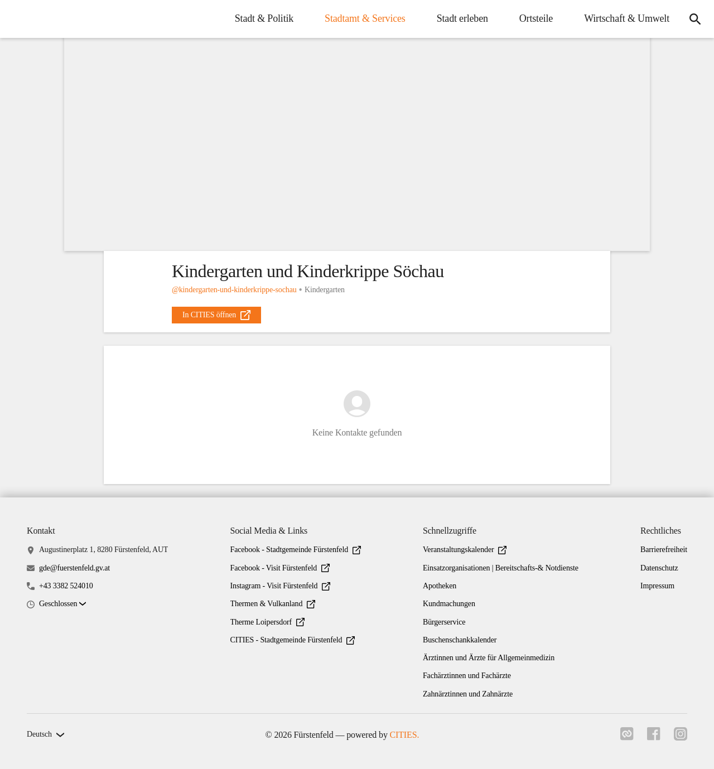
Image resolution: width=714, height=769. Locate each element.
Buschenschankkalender (459, 640)
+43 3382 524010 (66, 586)
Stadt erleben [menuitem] (462, 18)
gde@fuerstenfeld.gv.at (74, 568)
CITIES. (404, 734)
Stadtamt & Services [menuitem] (365, 18)
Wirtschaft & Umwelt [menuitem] (626, 18)
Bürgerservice (444, 622)
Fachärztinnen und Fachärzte (467, 675)
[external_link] (216, 315)
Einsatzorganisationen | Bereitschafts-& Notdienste (500, 568)
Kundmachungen (449, 603)
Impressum (657, 586)
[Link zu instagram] (680, 737)
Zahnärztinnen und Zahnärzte (468, 694)
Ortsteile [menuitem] (536, 18)
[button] (62, 604)
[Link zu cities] (627, 737)
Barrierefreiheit (663, 549)
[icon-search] (695, 19)
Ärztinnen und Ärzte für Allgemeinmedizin (488, 658)
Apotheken (439, 586)
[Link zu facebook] (653, 737)
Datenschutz (659, 568)
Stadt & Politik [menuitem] (264, 18)
